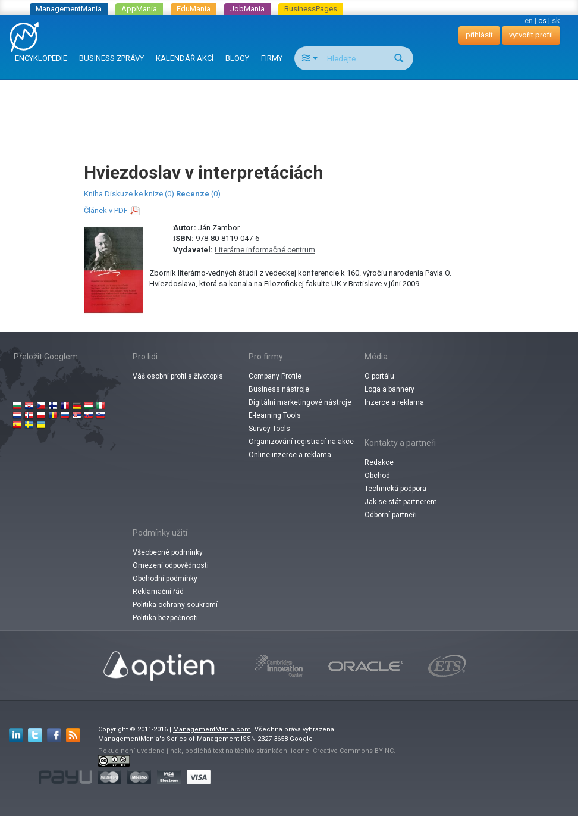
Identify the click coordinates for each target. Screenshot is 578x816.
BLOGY (237, 58)
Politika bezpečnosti (165, 618)
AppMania (139, 8)
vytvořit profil (531, 34)
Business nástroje (279, 389)
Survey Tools (269, 428)
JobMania (247, 8)
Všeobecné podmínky (168, 552)
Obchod (377, 475)
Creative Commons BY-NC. (354, 751)
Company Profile (275, 376)
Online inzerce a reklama (290, 455)
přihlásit (479, 34)
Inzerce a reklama (394, 402)
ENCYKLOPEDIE (41, 58)
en (528, 20)
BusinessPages (310, 8)
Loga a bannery (389, 389)
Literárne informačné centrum (265, 249)
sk (556, 20)
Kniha (93, 193)
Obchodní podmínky (165, 578)
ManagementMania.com (212, 729)
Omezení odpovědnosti (171, 565)
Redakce (379, 462)
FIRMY (271, 58)
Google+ (303, 739)
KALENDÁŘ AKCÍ (184, 58)
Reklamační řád (158, 591)
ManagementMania (69, 8)
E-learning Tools (275, 415)
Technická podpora (395, 488)
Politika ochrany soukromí (175, 605)
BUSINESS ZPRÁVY (111, 58)
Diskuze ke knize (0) (139, 193)
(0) (198, 193)
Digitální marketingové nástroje (300, 402)
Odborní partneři (391, 515)
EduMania (194, 8)
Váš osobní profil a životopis (178, 376)
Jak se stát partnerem (401, 502)
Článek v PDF (106, 210)
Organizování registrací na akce (301, 441)
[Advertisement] (291, 109)
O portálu (379, 376)
